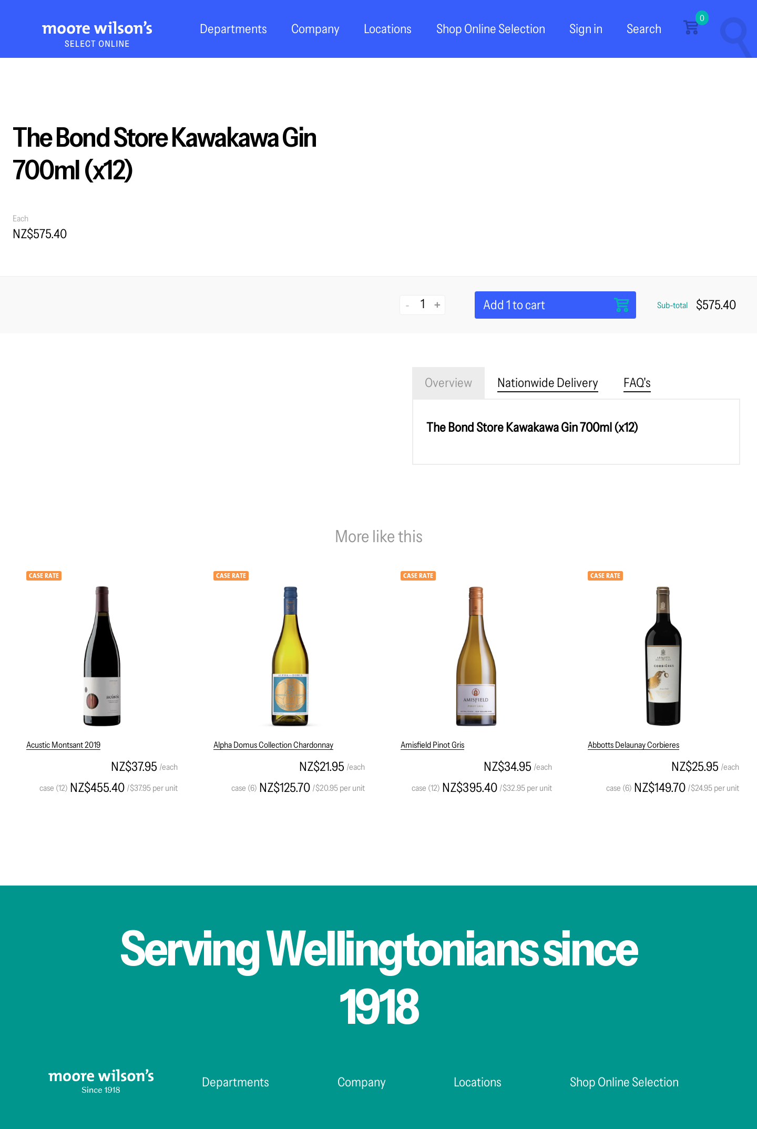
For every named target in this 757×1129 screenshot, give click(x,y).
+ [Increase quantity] (437, 305)
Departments (233, 28)
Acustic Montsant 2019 (63, 744)
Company (315, 28)
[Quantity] (422, 303)
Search (644, 28)
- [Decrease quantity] (408, 305)
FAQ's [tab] (637, 382)
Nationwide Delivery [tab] (547, 382)
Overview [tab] (448, 382)
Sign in (585, 28)
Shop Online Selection (490, 28)
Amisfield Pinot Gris (432, 744)
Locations (388, 28)
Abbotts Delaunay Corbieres (633, 744)
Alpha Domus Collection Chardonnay (273, 744)
